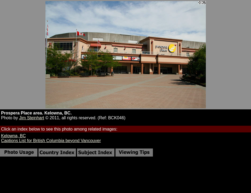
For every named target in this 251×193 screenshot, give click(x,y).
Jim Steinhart (31, 118)
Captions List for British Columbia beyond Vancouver (51, 140)
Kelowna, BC (13, 135)
